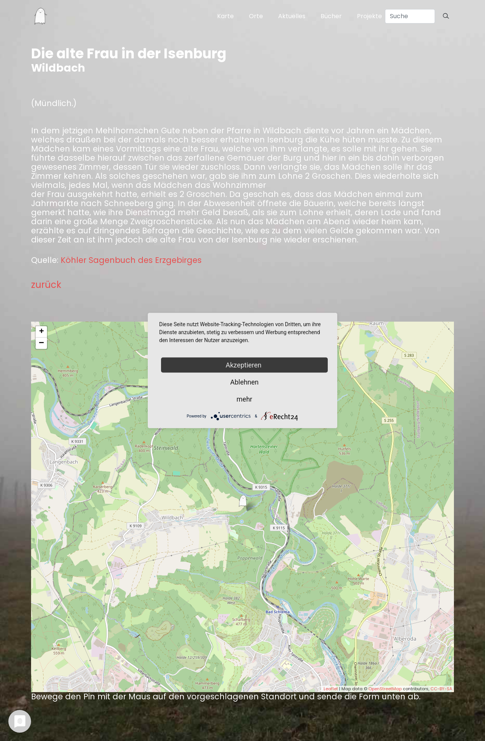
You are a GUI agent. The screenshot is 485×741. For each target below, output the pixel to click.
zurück (46, 284)
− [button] (41, 343)
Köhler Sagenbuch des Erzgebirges (131, 260)
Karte (225, 16)
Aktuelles (291, 16)
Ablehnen (244, 382)
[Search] (410, 16)
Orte (256, 16)
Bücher (331, 16)
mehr (244, 399)
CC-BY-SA (441, 689)
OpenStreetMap (385, 689)
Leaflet (331, 689)
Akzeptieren (244, 365)
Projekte (369, 16)
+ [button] (41, 332)
